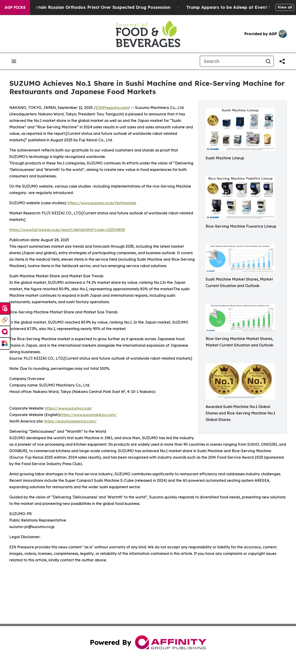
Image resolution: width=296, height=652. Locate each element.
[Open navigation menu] (13, 61)
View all (285, 7)
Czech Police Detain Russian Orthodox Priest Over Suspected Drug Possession (93, 7)
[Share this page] (282, 61)
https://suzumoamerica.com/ (70, 421)
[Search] (231, 61)
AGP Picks (15, 7)
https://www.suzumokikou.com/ (88, 414)
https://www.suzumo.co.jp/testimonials (102, 203)
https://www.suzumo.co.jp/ (68, 408)
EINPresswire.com (112, 107)
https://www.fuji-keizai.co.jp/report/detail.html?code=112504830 (67, 229)
